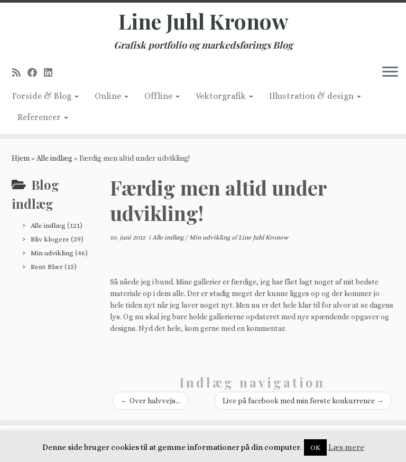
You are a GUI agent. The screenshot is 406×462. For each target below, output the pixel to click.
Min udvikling (52, 253)
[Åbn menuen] (390, 72)
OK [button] (315, 447)
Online (111, 96)
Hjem (21, 158)
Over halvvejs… (150, 400)
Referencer (42, 117)
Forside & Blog (45, 96)
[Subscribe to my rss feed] (19, 72)
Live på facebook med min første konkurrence (303, 400)
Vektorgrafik (224, 96)
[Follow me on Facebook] (35, 72)
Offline (162, 96)
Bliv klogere (50, 239)
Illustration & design (315, 96)
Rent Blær (47, 267)
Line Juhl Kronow (203, 21)
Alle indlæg (54, 158)
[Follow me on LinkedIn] (51, 72)
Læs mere (346, 447)
